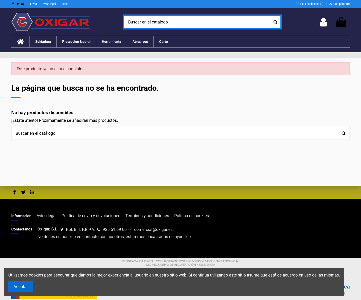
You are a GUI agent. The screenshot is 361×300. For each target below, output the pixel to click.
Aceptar (21, 286)
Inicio (65, 4)
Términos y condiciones (147, 215)
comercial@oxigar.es (153, 229)
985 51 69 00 (115, 229)
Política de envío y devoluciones (91, 215)
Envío (34, 4)
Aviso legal (50, 4)
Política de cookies (191, 215)
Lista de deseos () (310, 4)
